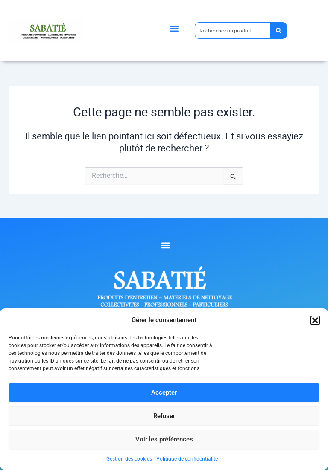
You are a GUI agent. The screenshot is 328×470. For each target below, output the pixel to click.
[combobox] (232, 30)
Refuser (164, 416)
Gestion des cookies (129, 459)
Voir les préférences (164, 439)
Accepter (164, 392)
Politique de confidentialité (187, 459)
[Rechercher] (278, 30)
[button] (315, 320)
